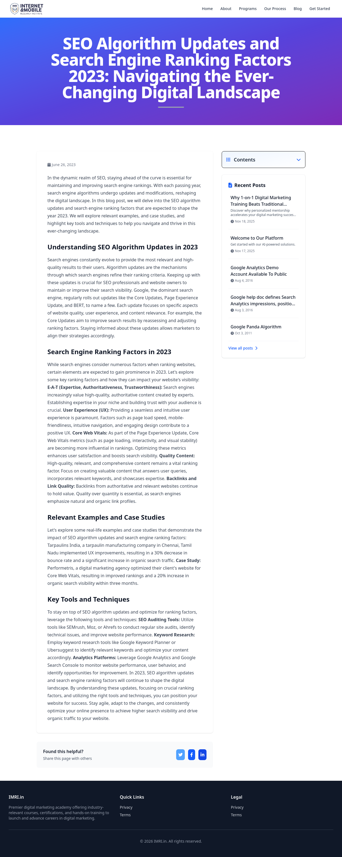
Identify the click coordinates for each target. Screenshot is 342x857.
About (225, 8)
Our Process (275, 8)
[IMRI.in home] (26, 8)
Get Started (319, 8)
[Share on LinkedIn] (202, 754)
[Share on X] (180, 754)
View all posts (243, 348)
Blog (298, 8)
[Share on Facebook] (191, 754)
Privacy (237, 807)
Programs (248, 8)
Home (207, 8)
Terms (236, 814)
